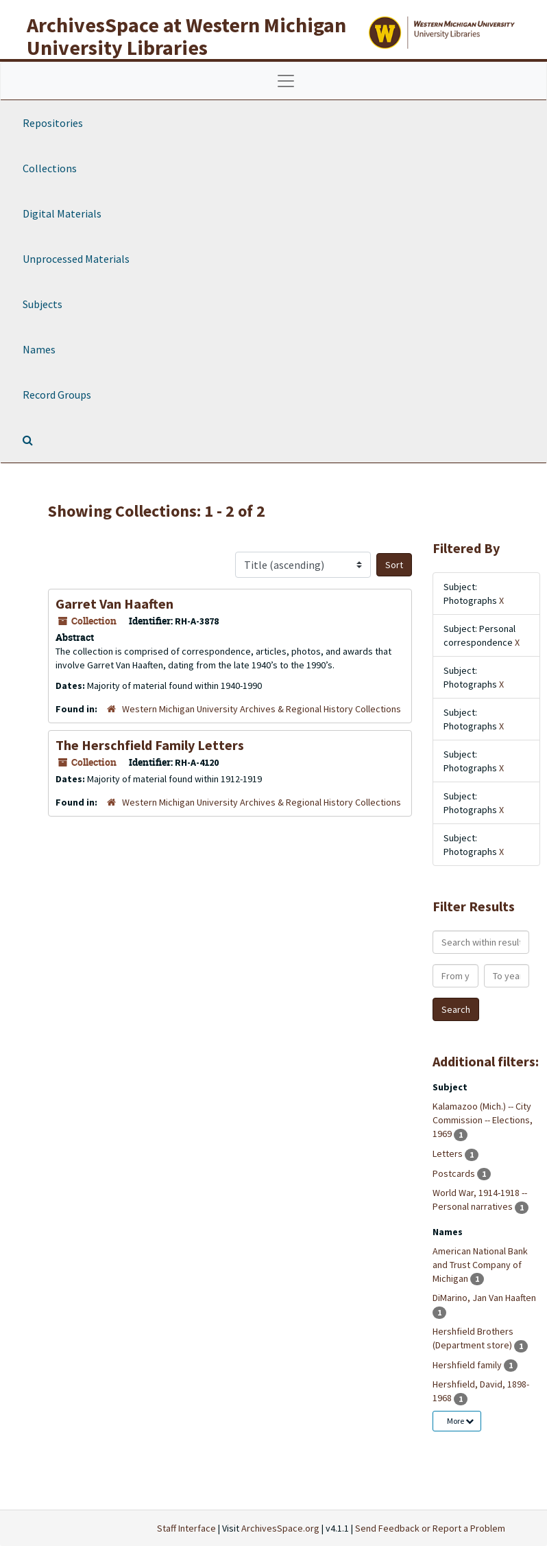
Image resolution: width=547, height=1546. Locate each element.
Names (39, 349)
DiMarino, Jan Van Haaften (484, 1297)
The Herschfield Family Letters (150, 744)
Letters (449, 1153)
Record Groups (57, 394)
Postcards (455, 1173)
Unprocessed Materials (76, 259)
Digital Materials (62, 213)
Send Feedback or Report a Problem (430, 1528)
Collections (50, 168)
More (460, 1421)
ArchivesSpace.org (280, 1528)
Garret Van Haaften (114, 603)
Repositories (53, 123)
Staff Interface (186, 1528)
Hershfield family (468, 1365)
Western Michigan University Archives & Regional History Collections (261, 709)
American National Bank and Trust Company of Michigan (480, 1265)
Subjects (42, 304)
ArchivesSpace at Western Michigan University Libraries (186, 36)
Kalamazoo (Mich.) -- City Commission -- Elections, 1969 (483, 1120)
